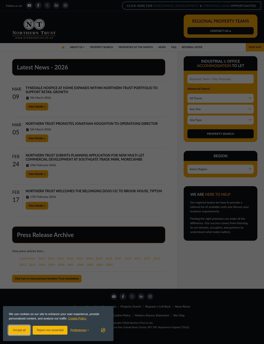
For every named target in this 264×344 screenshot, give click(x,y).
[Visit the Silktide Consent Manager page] (103, 330)
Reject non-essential (50, 330)
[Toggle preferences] (79, 330)
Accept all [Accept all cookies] (19, 330)
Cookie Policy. (77, 318)
